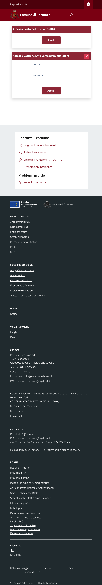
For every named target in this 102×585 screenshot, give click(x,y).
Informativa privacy (20, 503)
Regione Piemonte (18, 4)
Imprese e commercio (21, 290)
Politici (13, 247)
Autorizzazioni (17, 275)
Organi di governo (19, 237)
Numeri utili (16, 416)
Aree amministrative (21, 222)
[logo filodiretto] (85, 15)
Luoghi (13, 332)
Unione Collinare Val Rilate (24, 493)
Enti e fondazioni (19, 232)
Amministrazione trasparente (25, 517)
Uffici (12, 252)
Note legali (16, 508)
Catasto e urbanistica (21, 280)
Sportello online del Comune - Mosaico (30, 498)
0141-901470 (28, 367)
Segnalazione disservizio (23, 525)
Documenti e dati (19, 227)
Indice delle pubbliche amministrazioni (30, 483)
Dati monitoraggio (19, 568)
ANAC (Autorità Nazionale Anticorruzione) (32, 488)
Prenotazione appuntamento (25, 529)
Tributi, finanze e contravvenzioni (27, 295)
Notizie (14, 314)
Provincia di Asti (18, 473)
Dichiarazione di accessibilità (25, 513)
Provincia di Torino (19, 478)
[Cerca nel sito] (71, 15)
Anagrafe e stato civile (22, 270)
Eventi (13, 337)
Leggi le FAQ (16, 521)
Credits (69, 568)
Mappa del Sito (32, 572)
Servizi (47, 568)
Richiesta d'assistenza (21, 533)
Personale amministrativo (23, 242)
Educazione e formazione (23, 285)
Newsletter (16, 555)
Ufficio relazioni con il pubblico (25, 406)
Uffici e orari (16, 411)
